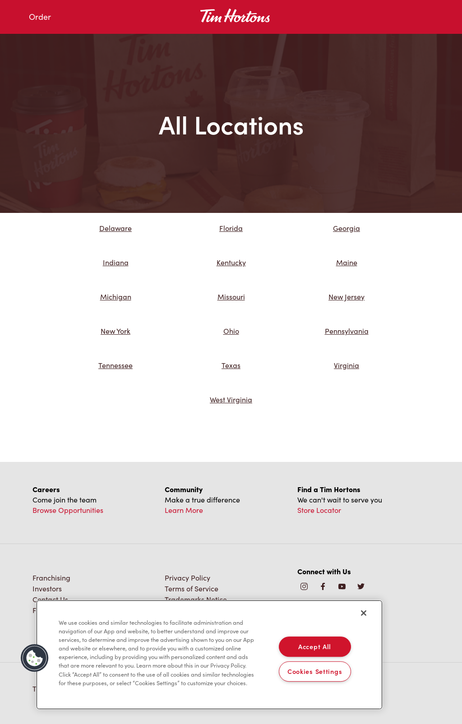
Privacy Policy (187, 577)
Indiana (116, 262)
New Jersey (346, 296)
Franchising (51, 577)
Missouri (231, 296)
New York (115, 331)
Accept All (314, 646)
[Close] (364, 613)
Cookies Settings (314, 671)
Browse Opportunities (67, 510)
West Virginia (231, 399)
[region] (209, 655)
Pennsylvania (347, 331)
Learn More (184, 510)
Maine (346, 262)
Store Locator (319, 510)
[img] (361, 587)
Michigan (115, 296)
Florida (231, 228)
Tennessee (115, 365)
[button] (34, 658)
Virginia (346, 365)
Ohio (231, 331)
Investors (47, 588)
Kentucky (231, 262)
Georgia (346, 228)
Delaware (115, 228)
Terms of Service (191, 588)
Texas (231, 365)
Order (40, 16)
